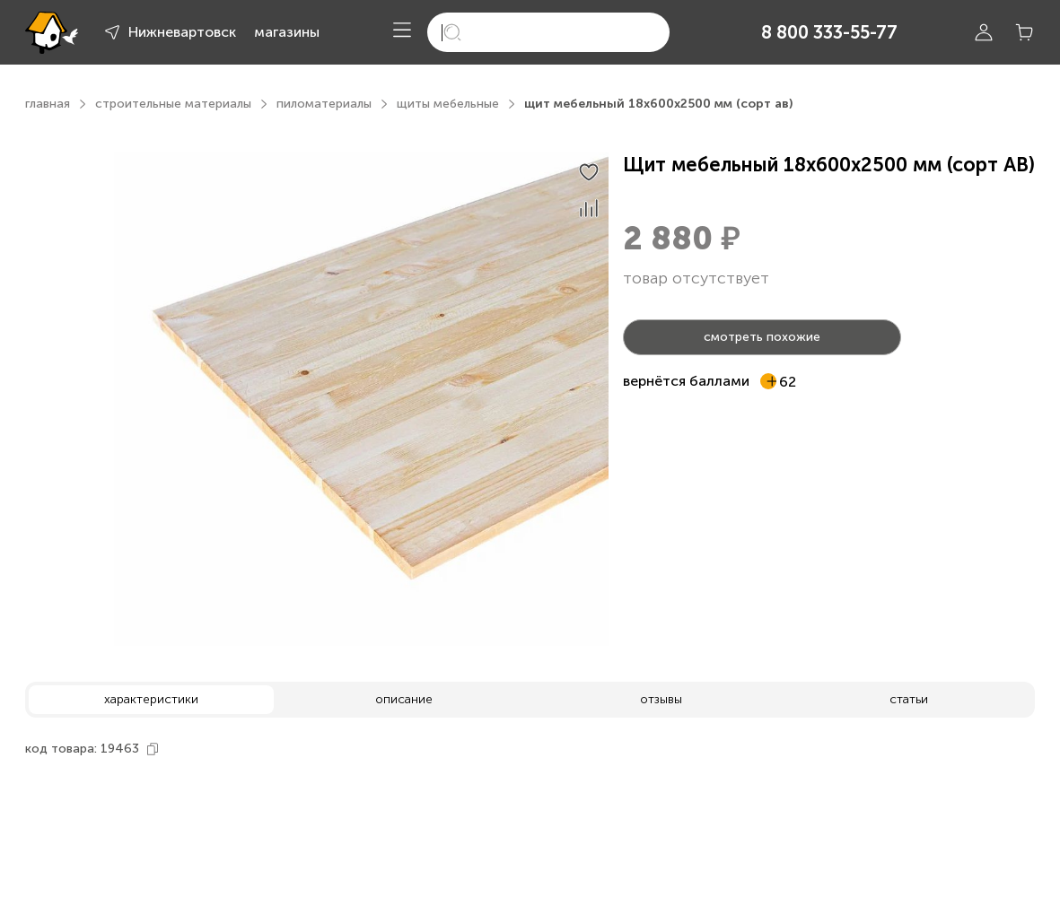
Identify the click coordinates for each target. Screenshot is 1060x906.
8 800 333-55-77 (829, 32)
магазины (287, 31)
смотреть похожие (762, 336)
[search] (548, 32)
